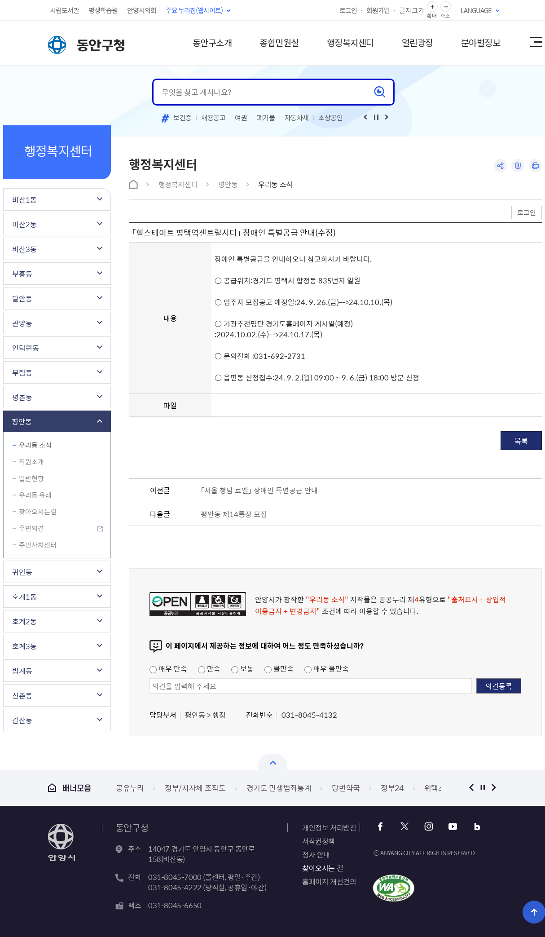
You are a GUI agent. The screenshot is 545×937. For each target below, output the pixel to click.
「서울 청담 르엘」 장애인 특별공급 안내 (259, 490)
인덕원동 (25, 347)
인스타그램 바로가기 (428, 827)
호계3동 (24, 646)
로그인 (348, 10)
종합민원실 (279, 42)
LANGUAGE (476, 10)
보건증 (182, 118)
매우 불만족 (326, 668)
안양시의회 (141, 10)
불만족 (279, 668)
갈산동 (22, 720)
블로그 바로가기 (477, 827)
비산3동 (24, 248)
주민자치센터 (38, 545)
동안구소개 (212, 42)
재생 (376, 117)
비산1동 (24, 199)
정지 (482, 787)
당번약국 (346, 787)
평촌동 (22, 397)
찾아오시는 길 (322, 867)
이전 (471, 787)
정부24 (392, 787)
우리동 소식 (35, 445)
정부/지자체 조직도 (195, 787)
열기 (272, 762)
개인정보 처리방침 (329, 827)
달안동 (22, 298)
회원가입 (378, 10)
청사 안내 (316, 854)
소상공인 (330, 118)
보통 (242, 668)
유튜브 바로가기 (453, 827)
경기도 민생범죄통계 (279, 787)
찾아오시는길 (38, 512)
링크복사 (517, 165)
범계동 (22, 670)
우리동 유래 (35, 495)
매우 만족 (168, 668)
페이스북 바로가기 (380, 827)
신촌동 (22, 695)
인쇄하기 (535, 165)
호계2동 (24, 621)
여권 (241, 118)
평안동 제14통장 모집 (234, 513)
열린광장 (417, 42)
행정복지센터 (350, 42)
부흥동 (22, 273)
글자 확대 (432, 7)
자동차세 (297, 118)
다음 (493, 787)
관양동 (22, 323)
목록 (521, 440)
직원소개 (31, 462)
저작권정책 (318, 840)
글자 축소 (446, 7)
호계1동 (24, 596)
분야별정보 (481, 42)
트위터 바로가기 (404, 827)
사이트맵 (535, 43)
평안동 (22, 421)
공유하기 (500, 165)
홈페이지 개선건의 (329, 881)
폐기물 (266, 118)
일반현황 (31, 478)
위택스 (434, 787)
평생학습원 (103, 10)
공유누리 (130, 787)
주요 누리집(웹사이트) (194, 10)
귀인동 (22, 571)
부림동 (22, 372)
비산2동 (24, 224)
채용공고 (213, 118)
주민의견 (31, 528)
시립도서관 (64, 10)
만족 (209, 668)
